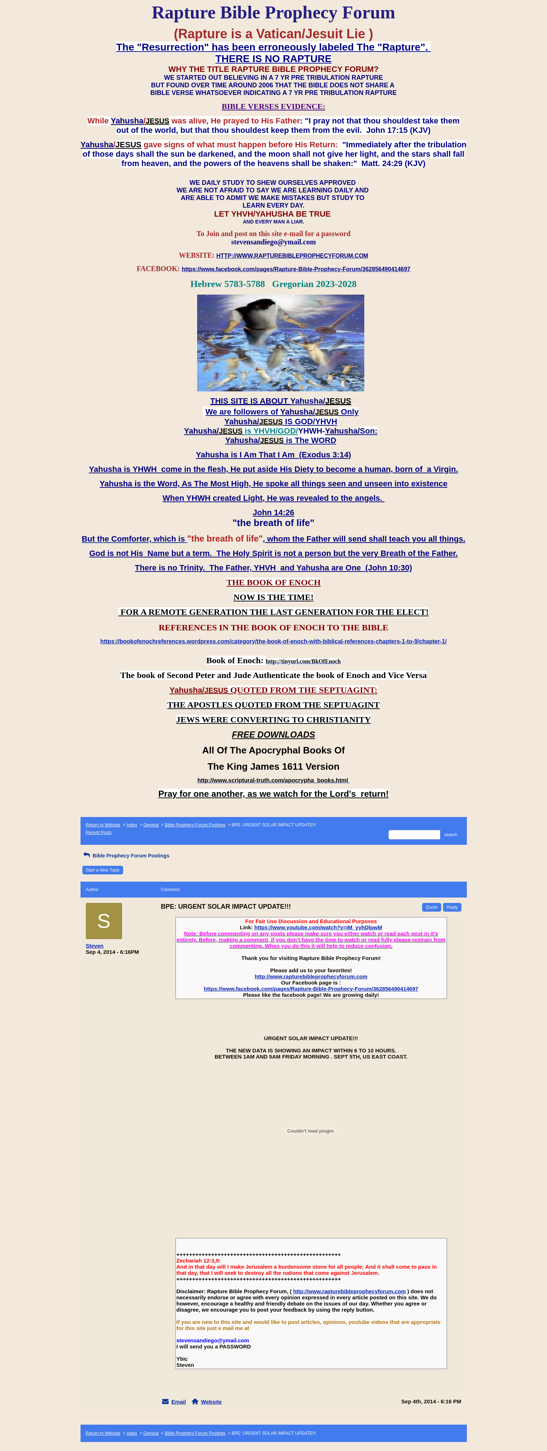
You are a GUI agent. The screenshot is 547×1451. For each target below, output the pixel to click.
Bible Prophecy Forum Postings (195, 824)
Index (131, 824)
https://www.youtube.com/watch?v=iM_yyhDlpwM (318, 927)
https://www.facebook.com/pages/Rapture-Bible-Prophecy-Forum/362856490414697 (311, 989)
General (151, 824)
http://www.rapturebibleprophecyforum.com (311, 976)
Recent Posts (99, 832)
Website (211, 1402)
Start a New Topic (103, 870)
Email (179, 1402)
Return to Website (103, 824)
